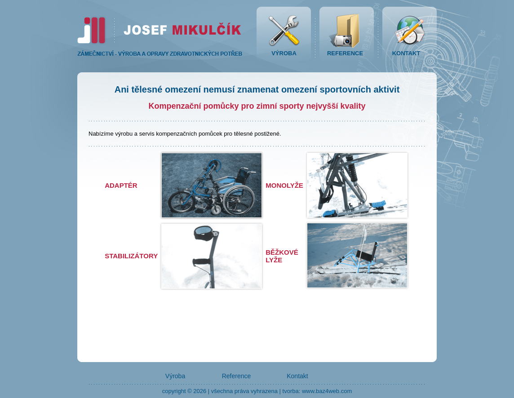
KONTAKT (406, 53)
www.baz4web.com (327, 391)
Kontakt (297, 376)
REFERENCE (345, 53)
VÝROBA (284, 53)
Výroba (175, 376)
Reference (236, 376)
